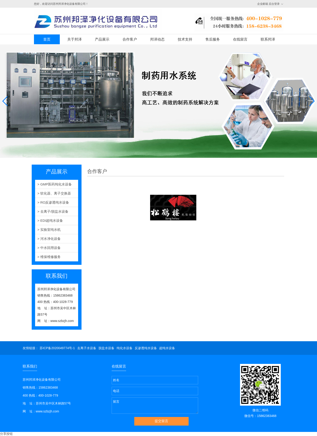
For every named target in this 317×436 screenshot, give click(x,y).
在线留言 (240, 39)
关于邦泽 (74, 39)
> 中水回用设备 (49, 248)
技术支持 (185, 39)
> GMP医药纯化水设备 (54, 184)
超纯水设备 (167, 348)
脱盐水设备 (106, 348)
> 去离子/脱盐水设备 (52, 211)
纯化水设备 (124, 348)
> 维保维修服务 (49, 257)
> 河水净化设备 (49, 239)
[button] (5, 101)
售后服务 (212, 39)
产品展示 (102, 39)
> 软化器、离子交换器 (54, 193)
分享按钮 (6, 434)
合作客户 (129, 39)
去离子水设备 (86, 348)
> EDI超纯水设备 (50, 220)
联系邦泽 (268, 39)
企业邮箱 (262, 3)
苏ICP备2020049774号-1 (57, 348)
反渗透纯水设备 (146, 348)
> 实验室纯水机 (49, 229)
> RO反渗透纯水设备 (53, 202)
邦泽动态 (157, 39)
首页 (46, 39)
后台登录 (274, 3)
